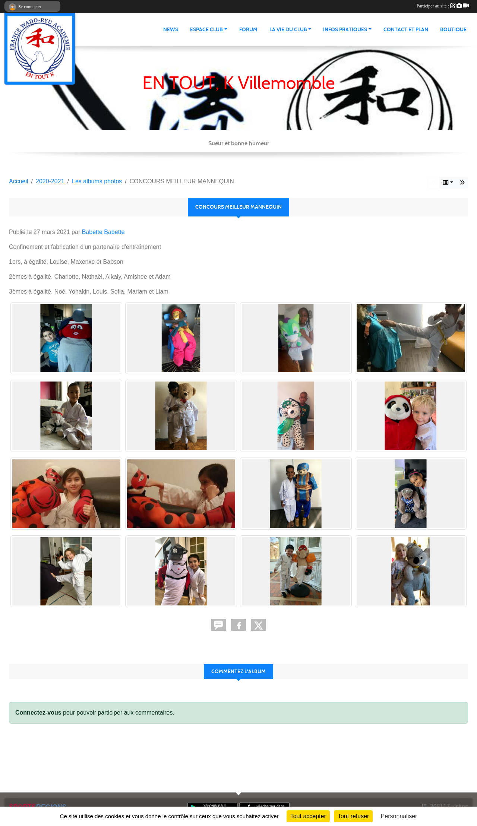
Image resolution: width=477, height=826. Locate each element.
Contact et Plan (405, 29)
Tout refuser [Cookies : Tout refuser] (353, 816)
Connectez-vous (38, 712)
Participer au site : (443, 6)
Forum (248, 29)
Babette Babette (103, 232)
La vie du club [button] (288, 29)
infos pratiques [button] (345, 29)
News (170, 29)
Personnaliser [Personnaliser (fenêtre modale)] (399, 816)
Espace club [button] (206, 29)
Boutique (453, 29)
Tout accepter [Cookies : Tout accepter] (308, 816)
